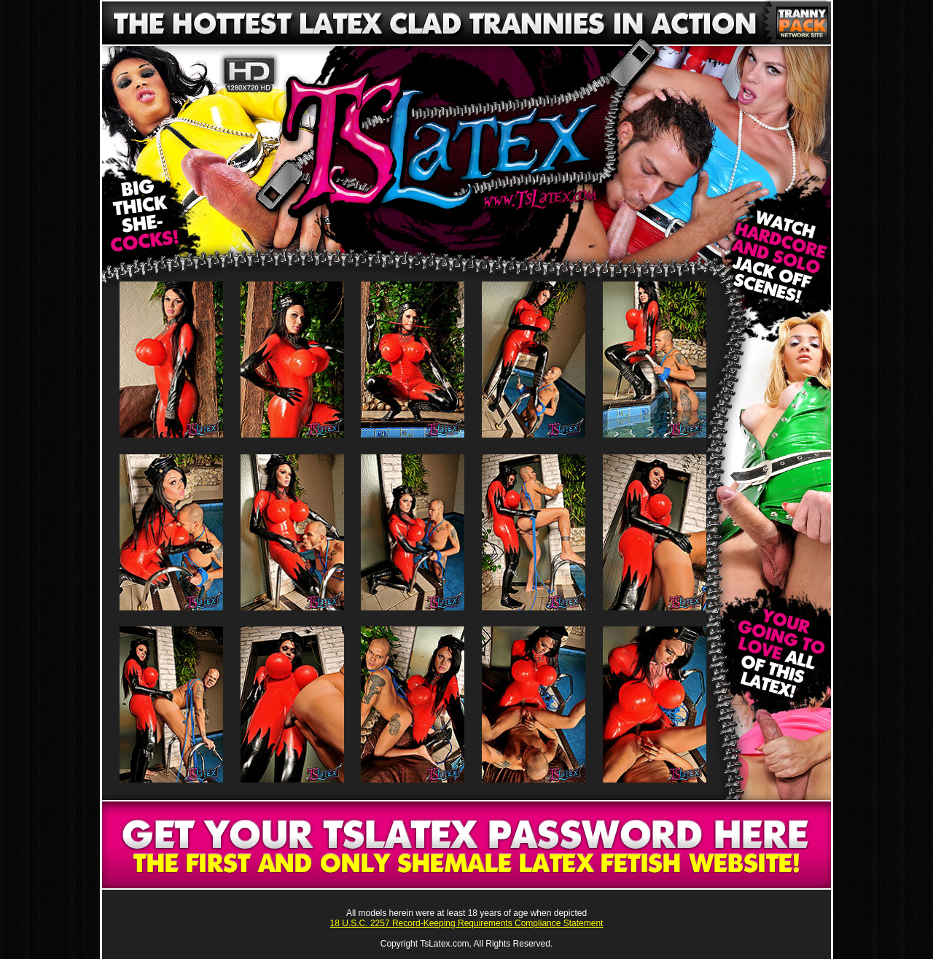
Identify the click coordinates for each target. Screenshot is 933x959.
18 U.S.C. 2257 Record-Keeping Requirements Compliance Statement (467, 923)
